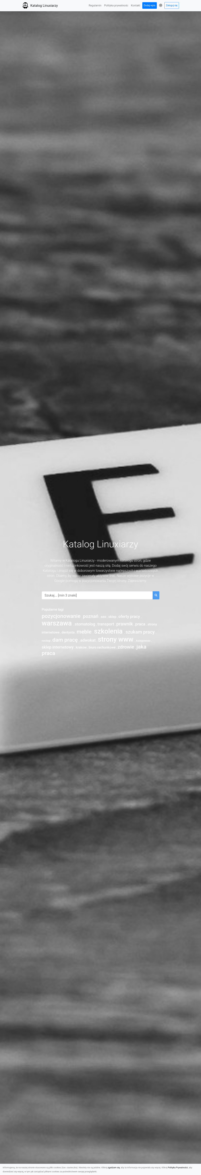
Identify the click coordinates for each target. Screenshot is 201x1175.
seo (104, 617)
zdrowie (126, 647)
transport (106, 624)
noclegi (46, 640)
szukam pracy (140, 632)
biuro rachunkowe (102, 647)
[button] (160, 5)
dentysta (68, 632)
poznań (91, 616)
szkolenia (109, 631)
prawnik (125, 624)
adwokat (88, 640)
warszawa (57, 623)
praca (140, 624)
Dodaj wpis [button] (149, 5)
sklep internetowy (58, 647)
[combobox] (97, 595)
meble (85, 631)
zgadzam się (114, 1167)
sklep (112, 617)
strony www (116, 639)
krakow (82, 647)
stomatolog (85, 624)
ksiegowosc (143, 640)
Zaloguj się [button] (171, 5)
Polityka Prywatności (178, 1167)
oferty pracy (129, 616)
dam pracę (65, 640)
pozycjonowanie (62, 616)
